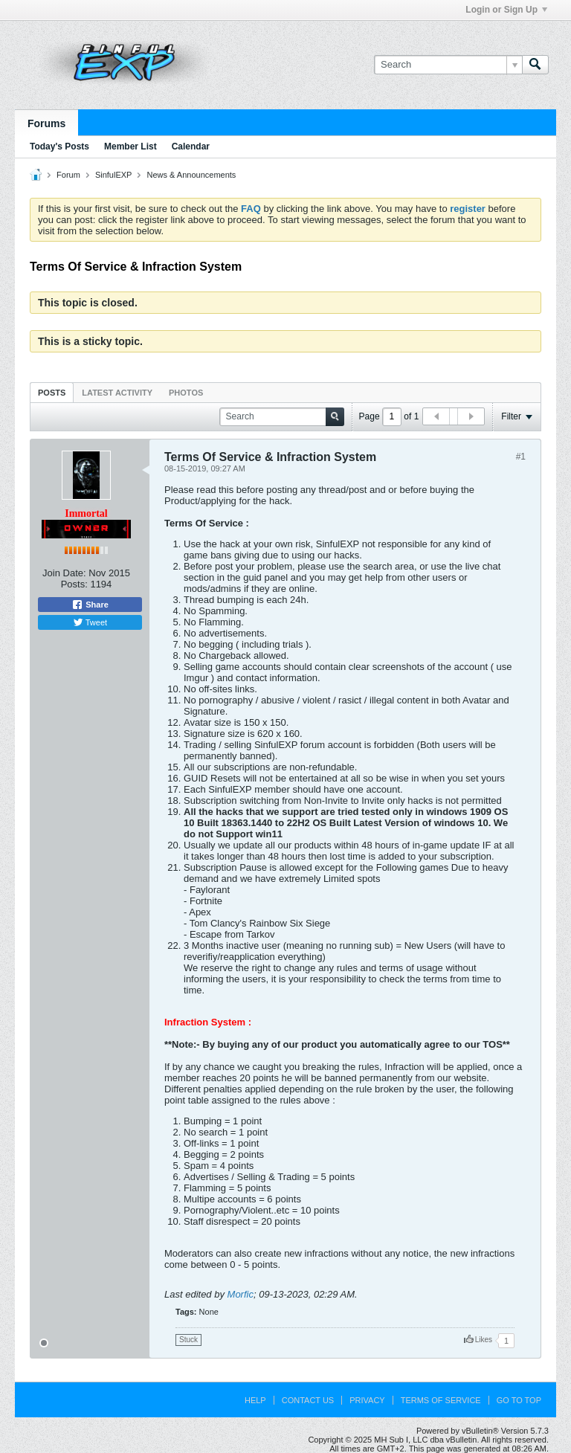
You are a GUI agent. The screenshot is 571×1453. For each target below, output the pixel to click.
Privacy (366, 1400)
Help (255, 1400)
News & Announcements (191, 174)
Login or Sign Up (506, 9)
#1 (521, 456)
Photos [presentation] (186, 392)
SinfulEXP (113, 174)
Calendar (191, 146)
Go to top (519, 1400)
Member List (130, 146)
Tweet (90, 622)
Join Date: (64, 573)
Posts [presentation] (51, 392)
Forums (46, 123)
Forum (68, 174)
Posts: (74, 584)
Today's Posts (59, 146)
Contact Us (308, 1400)
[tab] (52, 392)
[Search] (448, 64)
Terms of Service (441, 1400)
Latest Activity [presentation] (117, 392)
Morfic (241, 1294)
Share (90, 604)
